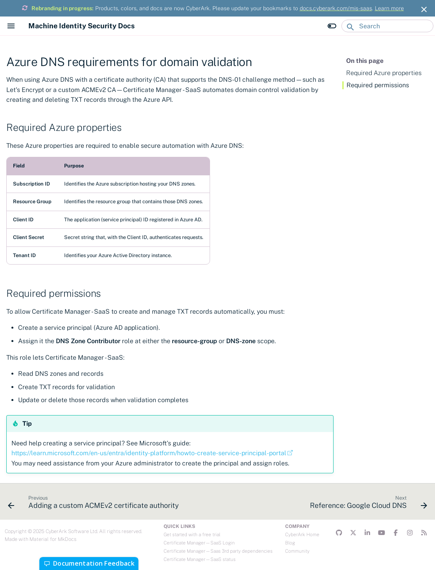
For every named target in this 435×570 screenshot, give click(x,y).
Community (297, 551)
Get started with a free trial (192, 534)
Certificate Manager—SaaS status (200, 559)
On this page (364, 60)
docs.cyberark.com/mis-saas (336, 8)
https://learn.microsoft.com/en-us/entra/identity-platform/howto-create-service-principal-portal (148, 453)
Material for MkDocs (52, 539)
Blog (290, 543)
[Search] (387, 26)
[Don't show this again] (424, 9)
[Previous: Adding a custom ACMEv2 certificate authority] (95, 504)
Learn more (389, 8)
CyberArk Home (302, 534)
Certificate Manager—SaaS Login (199, 543)
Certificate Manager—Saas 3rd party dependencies (218, 551)
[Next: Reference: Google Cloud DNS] (367, 504)
